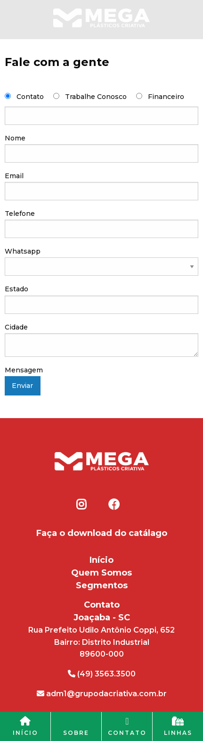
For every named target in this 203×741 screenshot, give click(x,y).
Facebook (113, 504)
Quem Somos (101, 573)
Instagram (81, 504)
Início (101, 560)
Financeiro (166, 96)
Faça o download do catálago (101, 533)
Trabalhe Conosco (96, 96)
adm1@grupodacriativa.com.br (102, 693)
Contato (30, 96)
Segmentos (102, 585)
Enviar (22, 385)
